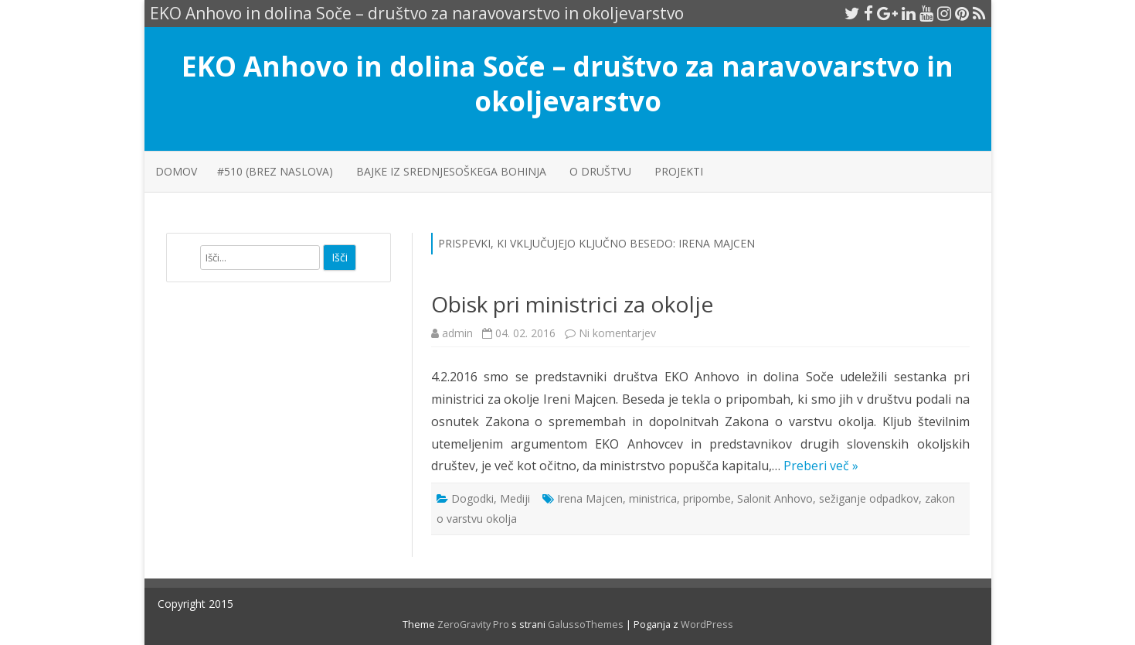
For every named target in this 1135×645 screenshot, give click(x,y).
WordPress (705, 624)
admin (457, 333)
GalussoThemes (586, 624)
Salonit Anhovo (775, 498)
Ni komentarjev (617, 333)
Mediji (515, 498)
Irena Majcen (590, 498)
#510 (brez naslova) (275, 171)
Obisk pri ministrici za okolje (572, 304)
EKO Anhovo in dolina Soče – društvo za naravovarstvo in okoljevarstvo (567, 83)
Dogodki (472, 498)
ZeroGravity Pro (473, 624)
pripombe (707, 498)
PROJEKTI (678, 171)
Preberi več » (820, 465)
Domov (176, 171)
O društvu (600, 171)
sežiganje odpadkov (869, 498)
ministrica (653, 498)
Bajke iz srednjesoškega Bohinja (451, 171)
